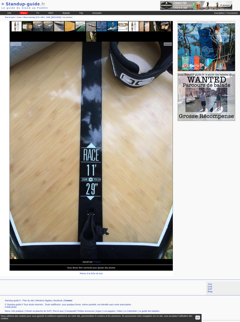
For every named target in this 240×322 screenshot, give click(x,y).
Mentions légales (44, 300)
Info (9, 13)
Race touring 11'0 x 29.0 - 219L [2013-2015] (42, 17)
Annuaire (97, 13)
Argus (99, 311)
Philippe (97, 262)
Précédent (16, 44)
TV (37, 13)
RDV (50, 13)
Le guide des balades (149, 311)
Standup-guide (23, 4)
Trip (81, 13)
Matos (24, 13)
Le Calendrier (130, 311)
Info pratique (17, 311)
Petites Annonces (86, 311)
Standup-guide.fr (13, 300)
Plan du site (28, 300)
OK (197, 317)
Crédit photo (11, 307)
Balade (66, 13)
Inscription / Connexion (226, 13)
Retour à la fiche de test (91, 273)
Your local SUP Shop (210, 288)
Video (119, 311)
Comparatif (70, 311)
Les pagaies (109, 311)
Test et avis (10, 17)
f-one (19, 17)
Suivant (167, 44)
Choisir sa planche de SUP (38, 311)
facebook (58, 300)
